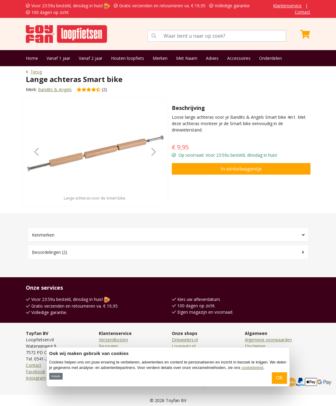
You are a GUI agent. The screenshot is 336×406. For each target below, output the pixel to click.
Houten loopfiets (127, 58)
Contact (302, 12)
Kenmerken (43, 235)
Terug (34, 72)
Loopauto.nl (184, 346)
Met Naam (186, 58)
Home (32, 58)
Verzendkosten (113, 340)
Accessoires (239, 58)
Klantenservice (287, 6)
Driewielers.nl (185, 340)
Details (55, 376)
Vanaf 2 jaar (90, 58)
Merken (160, 58)
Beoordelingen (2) (49, 252)
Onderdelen (270, 58)
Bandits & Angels (55, 89)
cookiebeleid (252, 367)
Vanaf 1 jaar (58, 58)
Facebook (35, 371)
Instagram (36, 378)
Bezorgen (108, 346)
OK (279, 377)
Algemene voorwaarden (268, 340)
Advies (212, 58)
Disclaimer (255, 346)
